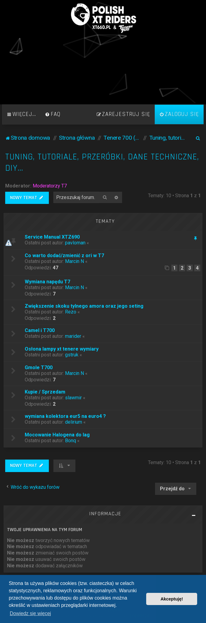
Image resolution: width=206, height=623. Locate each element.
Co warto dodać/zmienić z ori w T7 (64, 255)
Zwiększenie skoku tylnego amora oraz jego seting (84, 306)
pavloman (75, 243)
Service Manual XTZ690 (52, 237)
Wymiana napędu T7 (47, 282)
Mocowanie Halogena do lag (57, 435)
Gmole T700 (38, 367)
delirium (73, 422)
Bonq (70, 440)
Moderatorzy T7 (50, 186)
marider (73, 336)
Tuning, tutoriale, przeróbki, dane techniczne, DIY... (102, 162)
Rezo (70, 312)
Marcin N (74, 261)
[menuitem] (53, 114)
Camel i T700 (40, 330)
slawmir (73, 398)
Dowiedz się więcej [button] (30, 613)
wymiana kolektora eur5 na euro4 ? (65, 416)
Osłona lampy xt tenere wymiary (62, 349)
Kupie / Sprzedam (45, 392)
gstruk (71, 355)
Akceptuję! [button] (172, 599)
